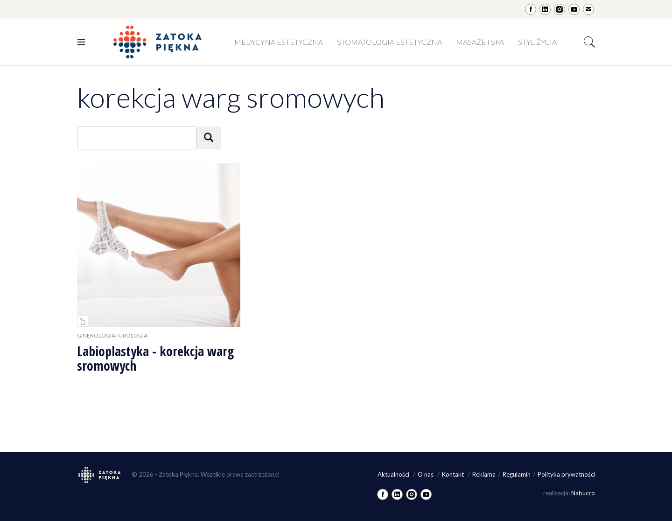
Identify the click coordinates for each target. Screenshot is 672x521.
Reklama (484, 474)
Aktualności (394, 474)
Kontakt (453, 474)
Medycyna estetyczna (278, 41)
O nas (426, 474)
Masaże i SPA (480, 41)
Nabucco (583, 493)
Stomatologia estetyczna (389, 41)
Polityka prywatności (566, 474)
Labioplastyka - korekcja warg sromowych (155, 358)
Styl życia (537, 41)
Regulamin (517, 474)
